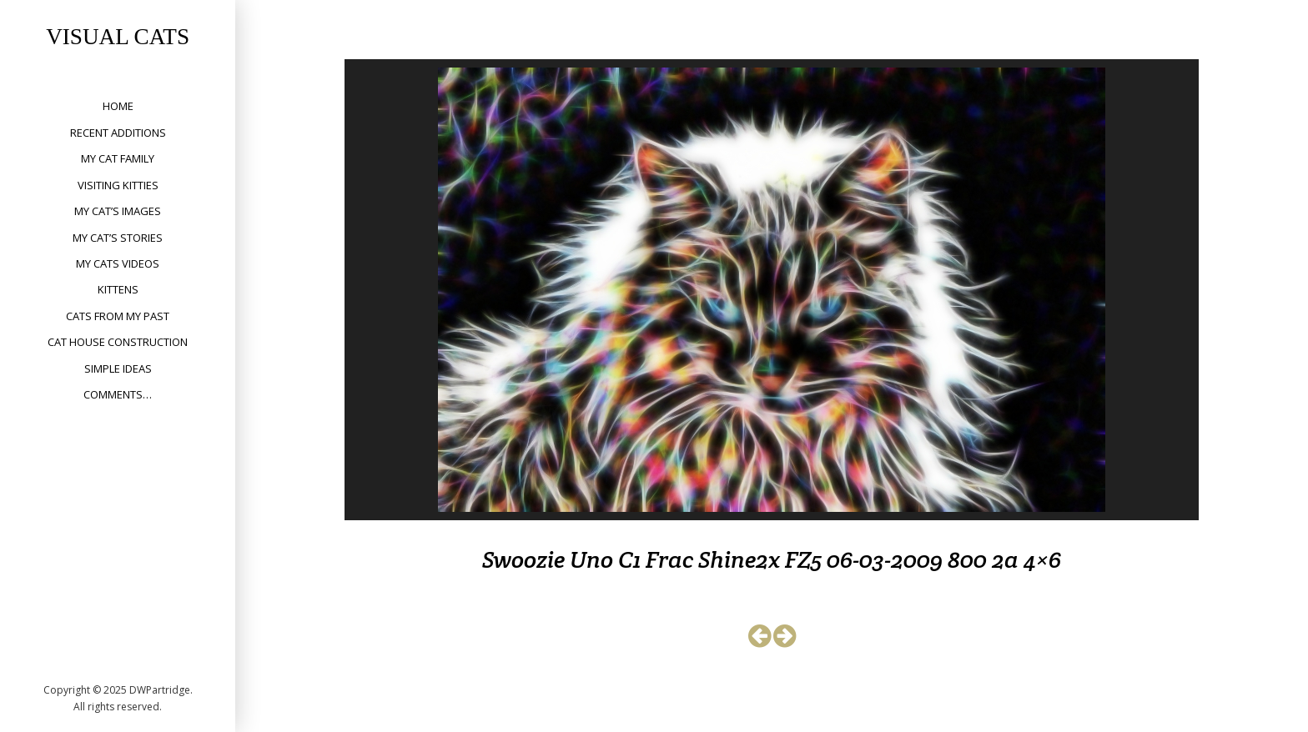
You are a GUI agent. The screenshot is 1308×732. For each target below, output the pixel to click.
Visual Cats (117, 36)
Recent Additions (118, 132)
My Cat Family (117, 158)
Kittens (118, 289)
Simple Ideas (118, 368)
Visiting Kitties (118, 185)
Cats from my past (117, 315)
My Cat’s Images (117, 210)
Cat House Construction (118, 341)
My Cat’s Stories (118, 237)
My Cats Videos (117, 263)
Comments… (117, 394)
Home (118, 105)
